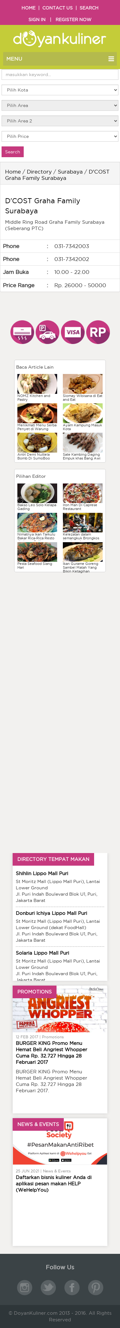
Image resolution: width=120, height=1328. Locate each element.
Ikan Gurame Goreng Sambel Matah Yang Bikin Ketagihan (80, 567)
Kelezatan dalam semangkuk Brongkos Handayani (81, 538)
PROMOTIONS (34, 991)
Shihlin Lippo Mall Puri (42, 873)
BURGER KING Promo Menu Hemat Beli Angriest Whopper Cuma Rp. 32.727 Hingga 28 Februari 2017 (51, 1052)
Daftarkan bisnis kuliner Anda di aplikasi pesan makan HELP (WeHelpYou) (54, 1184)
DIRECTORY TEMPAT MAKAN (53, 859)
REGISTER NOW (74, 19)
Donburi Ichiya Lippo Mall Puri (51, 913)
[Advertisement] (60, 617)
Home (13, 172)
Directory (39, 172)
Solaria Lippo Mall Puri (42, 953)
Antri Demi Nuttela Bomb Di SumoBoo (33, 456)
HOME (28, 7)
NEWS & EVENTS (38, 1124)
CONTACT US (57, 7)
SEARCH (89, 7)
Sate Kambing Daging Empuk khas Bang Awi (81, 456)
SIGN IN (36, 19)
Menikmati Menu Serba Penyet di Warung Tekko (37, 429)
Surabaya (70, 172)
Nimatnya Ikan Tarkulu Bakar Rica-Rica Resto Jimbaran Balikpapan (36, 538)
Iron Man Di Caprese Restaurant (80, 507)
